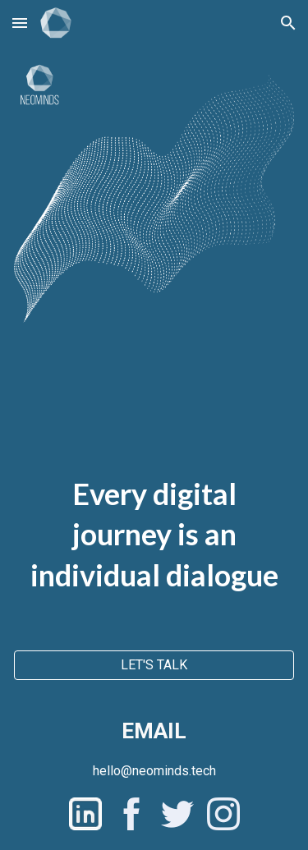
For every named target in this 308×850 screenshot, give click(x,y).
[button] (19, 22)
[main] (154, 507)
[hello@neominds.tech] (154, 771)
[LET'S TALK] (154, 665)
